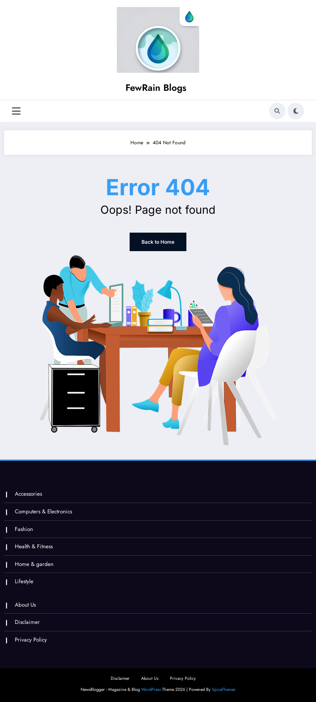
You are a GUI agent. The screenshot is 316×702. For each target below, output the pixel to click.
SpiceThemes (223, 689)
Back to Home (158, 242)
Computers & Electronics (43, 511)
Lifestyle (24, 581)
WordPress (151, 689)
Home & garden (34, 564)
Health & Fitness (34, 546)
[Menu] (16, 111)
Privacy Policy (31, 640)
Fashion (24, 529)
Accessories (28, 494)
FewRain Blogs (155, 87)
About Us (25, 605)
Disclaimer (27, 622)
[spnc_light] (296, 111)
